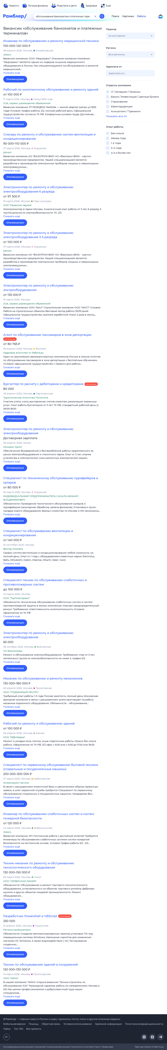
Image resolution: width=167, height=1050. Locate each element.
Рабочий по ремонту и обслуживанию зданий (39, 723)
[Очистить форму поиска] (95, 16)
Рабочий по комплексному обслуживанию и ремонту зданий (50, 89)
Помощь (33, 1024)
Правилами (107, 1046)
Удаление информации (108, 1024)
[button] (52, 66)
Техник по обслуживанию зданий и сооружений (40, 964)
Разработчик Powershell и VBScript (30, 916)
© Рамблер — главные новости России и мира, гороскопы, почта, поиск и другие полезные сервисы (61, 1019)
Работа (141, 16)
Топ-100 (18, 1028)
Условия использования (77, 1024)
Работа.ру (158, 1046)
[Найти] (102, 16)
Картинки (128, 16)
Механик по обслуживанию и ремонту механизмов (43, 678)
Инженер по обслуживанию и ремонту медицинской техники (51, 41)
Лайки (7, 1028)
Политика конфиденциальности (144, 1024)
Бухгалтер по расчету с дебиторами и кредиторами (43, 384)
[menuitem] (11, 5)
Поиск (115, 16)
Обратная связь (51, 1024)
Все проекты (33, 1028)
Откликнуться (15, 79)
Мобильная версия (14, 1024)
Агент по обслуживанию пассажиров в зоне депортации (47, 335)
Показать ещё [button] (11, 72)
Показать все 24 (116, 116)
